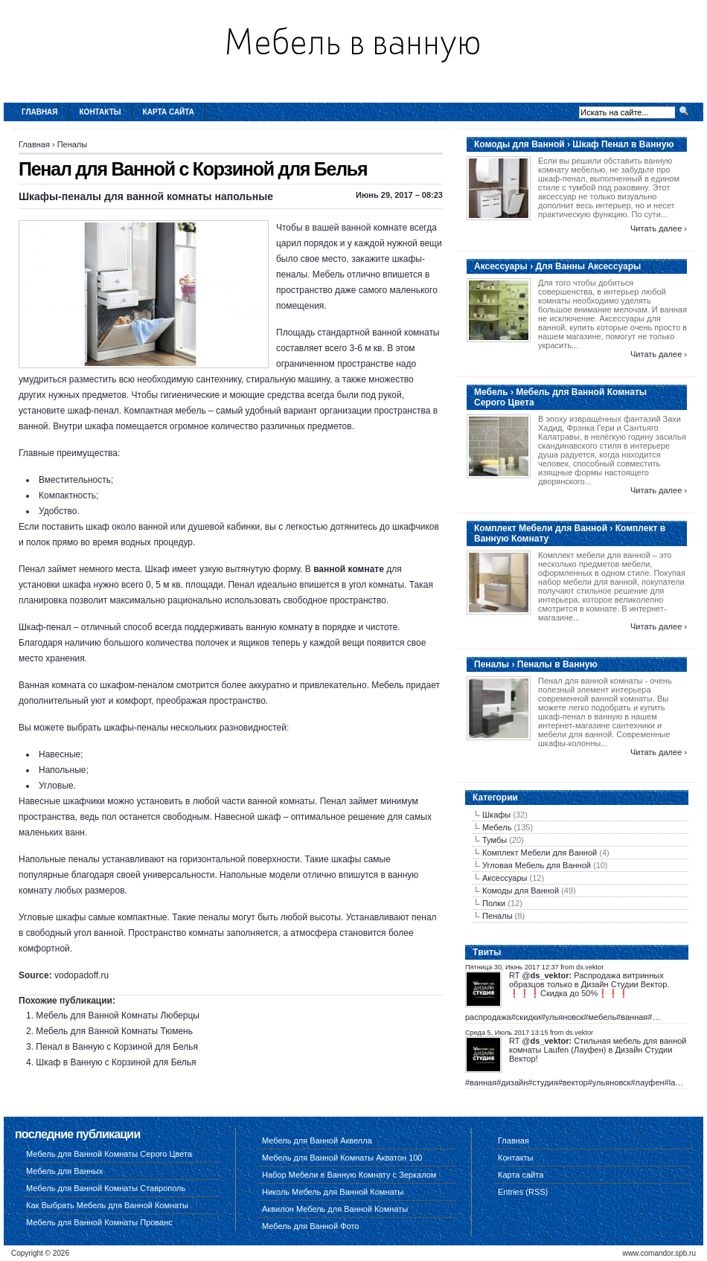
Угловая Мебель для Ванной (536, 865)
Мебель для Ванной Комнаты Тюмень (114, 1031)
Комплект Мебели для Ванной (539, 852)
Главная (40, 112)
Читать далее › (658, 228)
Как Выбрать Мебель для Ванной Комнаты (107, 1205)
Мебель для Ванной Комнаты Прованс (99, 1222)
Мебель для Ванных (64, 1171)
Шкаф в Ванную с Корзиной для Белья (116, 1062)
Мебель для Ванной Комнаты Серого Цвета (109, 1153)
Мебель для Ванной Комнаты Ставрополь (105, 1188)
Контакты (100, 112)
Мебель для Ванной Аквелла (317, 1140)
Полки (493, 903)
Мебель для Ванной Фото (310, 1226)
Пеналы (72, 144)
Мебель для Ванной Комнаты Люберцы (117, 1015)
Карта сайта (168, 112)
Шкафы (496, 814)
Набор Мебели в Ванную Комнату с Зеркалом (349, 1174)
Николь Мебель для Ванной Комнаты (332, 1191)
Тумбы (494, 839)
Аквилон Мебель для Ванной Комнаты (335, 1208)
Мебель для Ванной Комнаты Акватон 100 (342, 1157)
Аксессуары (504, 877)
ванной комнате (348, 569)
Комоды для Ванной (520, 890)
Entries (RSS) (523, 1191)
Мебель (496, 827)
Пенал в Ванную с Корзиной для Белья (117, 1047)
